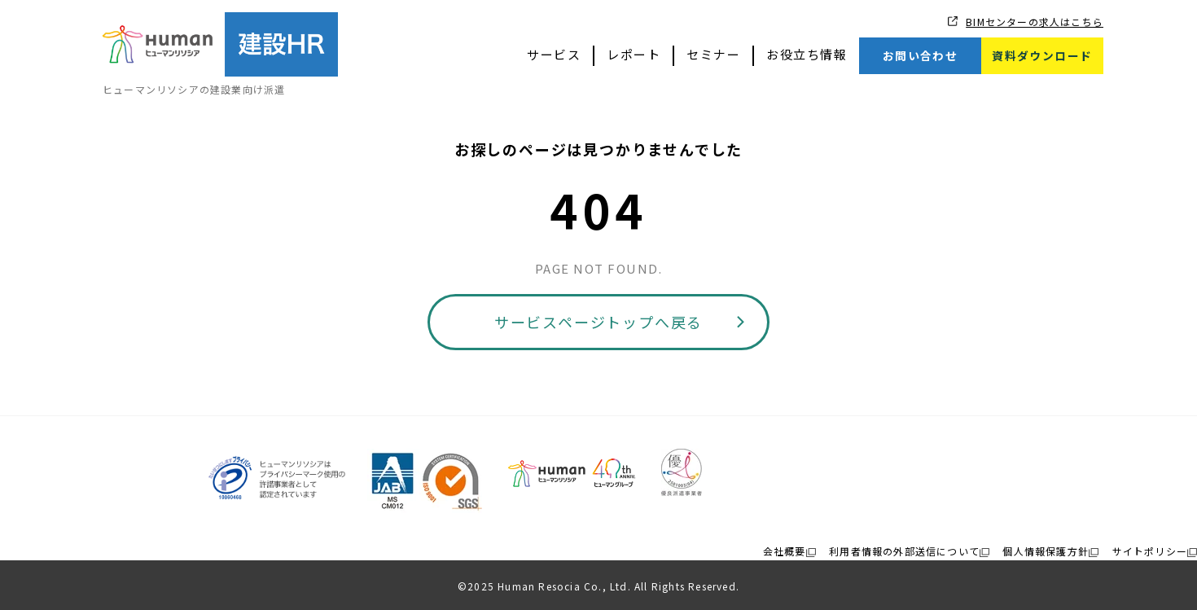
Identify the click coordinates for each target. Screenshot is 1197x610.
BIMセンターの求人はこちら (1034, 22)
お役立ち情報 (806, 54)
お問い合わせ (920, 55)
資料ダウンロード (1042, 55)
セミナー (713, 54)
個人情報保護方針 (1045, 551)
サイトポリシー (1149, 551)
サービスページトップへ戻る (598, 321)
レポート (633, 54)
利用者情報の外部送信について (904, 551)
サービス (554, 54)
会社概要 (784, 551)
